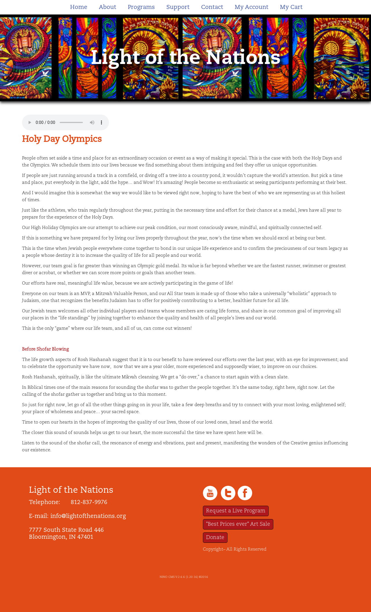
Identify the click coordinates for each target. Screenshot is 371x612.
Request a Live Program (235, 511)
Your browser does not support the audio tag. (65, 122)
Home (78, 6)
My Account (251, 6)
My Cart (291, 6)
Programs (141, 6)
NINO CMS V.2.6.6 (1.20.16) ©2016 (184, 577)
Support (178, 6)
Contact (212, 6)
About (107, 6)
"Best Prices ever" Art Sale (238, 524)
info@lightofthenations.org (88, 515)
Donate (215, 537)
